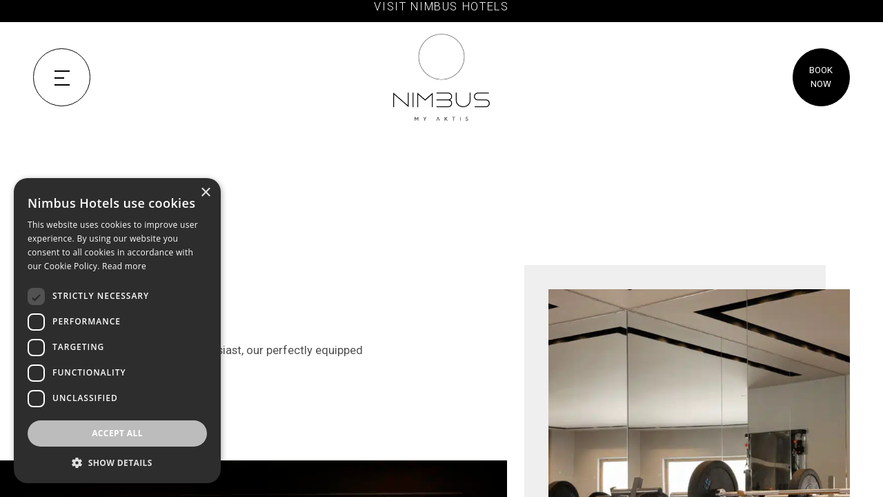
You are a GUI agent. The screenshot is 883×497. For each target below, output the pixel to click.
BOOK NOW (821, 77)
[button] (117, 462)
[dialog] (117, 330)
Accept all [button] (117, 433)
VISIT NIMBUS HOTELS (441, 6)
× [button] (205, 193)
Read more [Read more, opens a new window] (124, 266)
